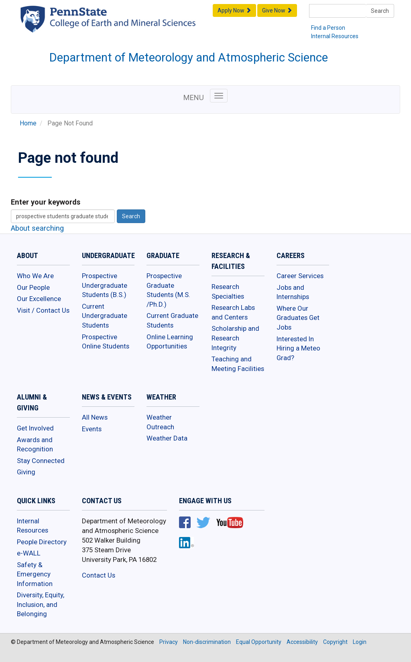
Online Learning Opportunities (169, 341)
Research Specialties (228, 291)
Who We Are (35, 276)
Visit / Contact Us (43, 310)
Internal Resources (334, 36)
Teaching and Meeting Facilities (238, 364)
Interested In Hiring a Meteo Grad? (298, 348)
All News (95, 417)
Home (28, 123)
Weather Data (166, 438)
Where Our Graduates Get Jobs (298, 317)
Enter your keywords (45, 202)
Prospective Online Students (105, 341)
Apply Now (234, 10)
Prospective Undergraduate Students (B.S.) (104, 285)
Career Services (300, 276)
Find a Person (328, 28)
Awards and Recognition (35, 444)
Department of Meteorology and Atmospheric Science (188, 57)
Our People (33, 287)
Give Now (277, 10)
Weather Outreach (160, 422)
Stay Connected (41, 461)
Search (380, 11)
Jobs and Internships (293, 292)
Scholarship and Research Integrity (235, 337)
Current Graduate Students (172, 320)
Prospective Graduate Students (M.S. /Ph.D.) (168, 290)
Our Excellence (39, 299)
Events (92, 429)
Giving (26, 472)
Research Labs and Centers (233, 312)
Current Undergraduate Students (104, 315)
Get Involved (35, 428)
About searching (37, 228)
